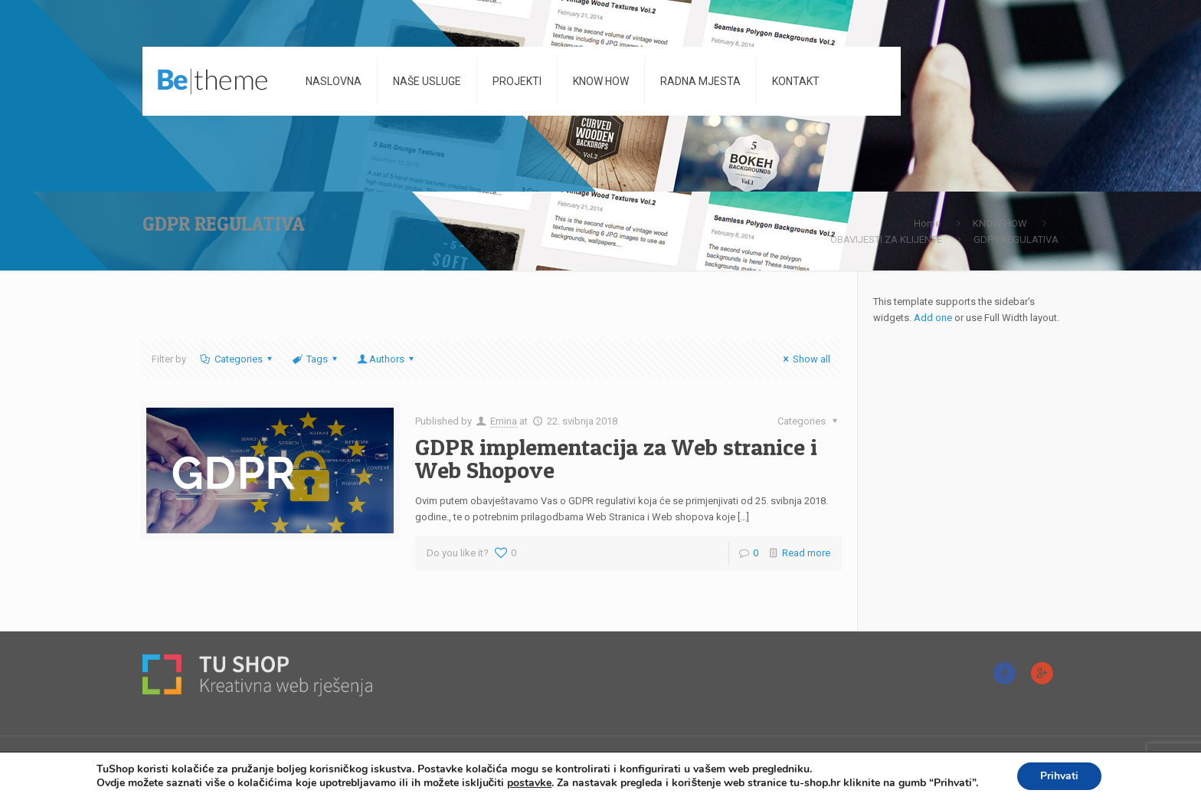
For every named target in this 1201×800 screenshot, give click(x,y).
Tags (316, 359)
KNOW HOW (1000, 223)
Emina (503, 421)
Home (927, 223)
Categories (237, 359)
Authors (386, 359)
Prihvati (1059, 776)
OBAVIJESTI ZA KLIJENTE (886, 239)
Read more (806, 553)
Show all (804, 359)
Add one (933, 317)
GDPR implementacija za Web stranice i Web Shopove (616, 458)
